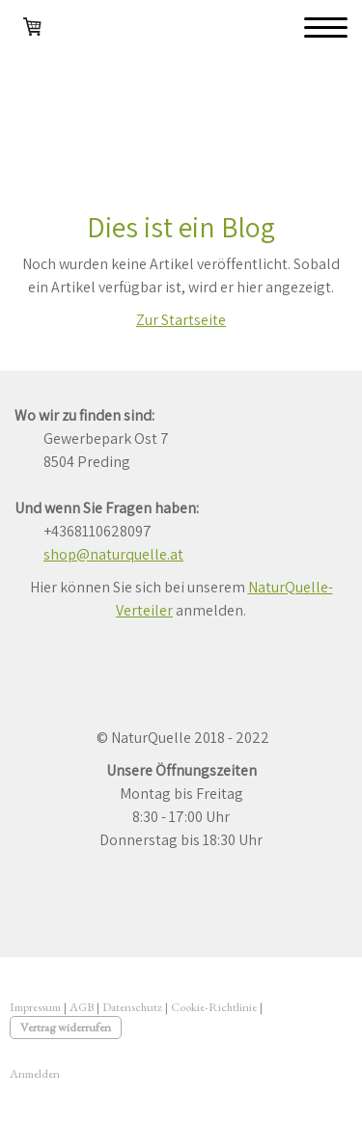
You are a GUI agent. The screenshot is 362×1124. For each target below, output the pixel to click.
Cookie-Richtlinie (214, 1007)
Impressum (35, 1007)
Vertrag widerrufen (65, 1027)
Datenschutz (132, 1007)
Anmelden (35, 1073)
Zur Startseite (181, 320)
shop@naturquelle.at (113, 554)
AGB (82, 1007)
